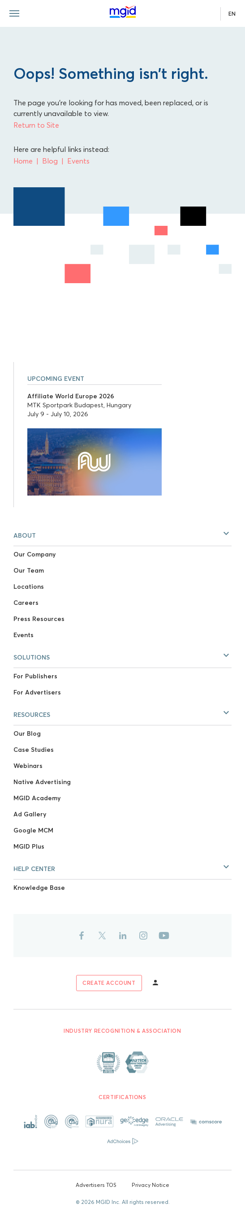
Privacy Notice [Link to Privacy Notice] (150, 1185)
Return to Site (36, 125)
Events (78, 160)
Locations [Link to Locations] (28, 586)
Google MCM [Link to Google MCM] (33, 830)
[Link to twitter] (102, 935)
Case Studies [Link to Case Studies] (33, 750)
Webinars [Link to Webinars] (28, 766)
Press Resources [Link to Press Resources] (38, 619)
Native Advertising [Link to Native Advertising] (42, 782)
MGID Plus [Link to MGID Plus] (28, 846)
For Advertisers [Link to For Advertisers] (37, 692)
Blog (50, 160)
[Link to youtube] (164, 935)
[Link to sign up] (109, 983)
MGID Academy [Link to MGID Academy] (36, 798)
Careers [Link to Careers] (26, 603)
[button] (122, 533)
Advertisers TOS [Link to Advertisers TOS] (96, 1185)
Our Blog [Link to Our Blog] (27, 733)
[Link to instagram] (143, 935)
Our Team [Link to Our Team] (28, 570)
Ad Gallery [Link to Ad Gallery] (29, 814)
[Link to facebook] (81, 935)
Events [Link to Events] (23, 635)
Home (23, 160)
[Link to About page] (122, 1062)
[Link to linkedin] (123, 935)
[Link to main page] (123, 11)
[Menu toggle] (14, 13)
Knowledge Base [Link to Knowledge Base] (39, 888)
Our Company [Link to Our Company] (34, 554)
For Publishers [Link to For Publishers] (35, 676)
